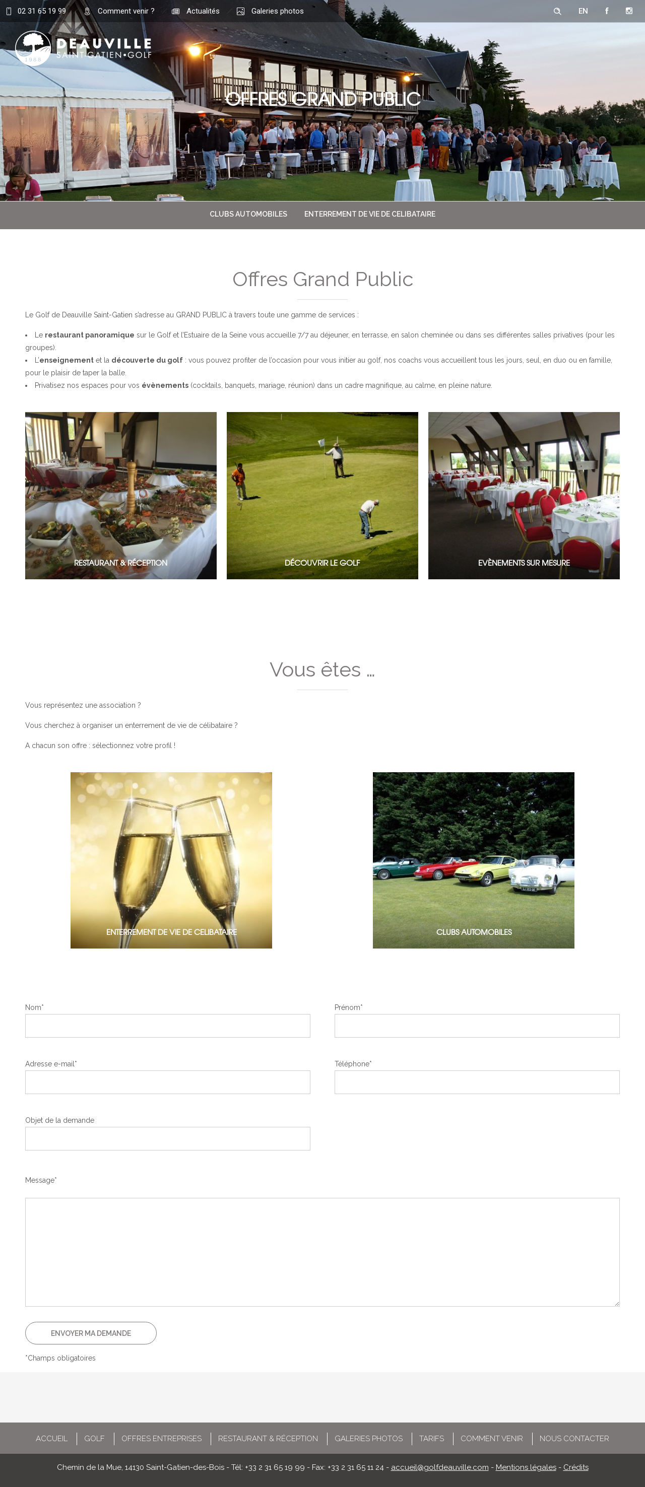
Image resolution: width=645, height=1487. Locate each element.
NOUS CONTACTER (574, 1438)
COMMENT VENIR (492, 1438)
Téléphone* (353, 1064)
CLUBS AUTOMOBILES (248, 214)
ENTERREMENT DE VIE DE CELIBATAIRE (369, 214)
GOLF (94, 1438)
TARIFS (431, 1438)
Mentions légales (526, 1467)
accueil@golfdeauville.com (440, 1467)
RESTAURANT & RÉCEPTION (268, 1438)
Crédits (576, 1467)
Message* (41, 1180)
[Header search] (557, 11)
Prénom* (349, 1007)
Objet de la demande (59, 1120)
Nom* (34, 1007)
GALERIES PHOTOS (369, 1438)
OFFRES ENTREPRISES (161, 1438)
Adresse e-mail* (51, 1064)
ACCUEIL (52, 1438)
